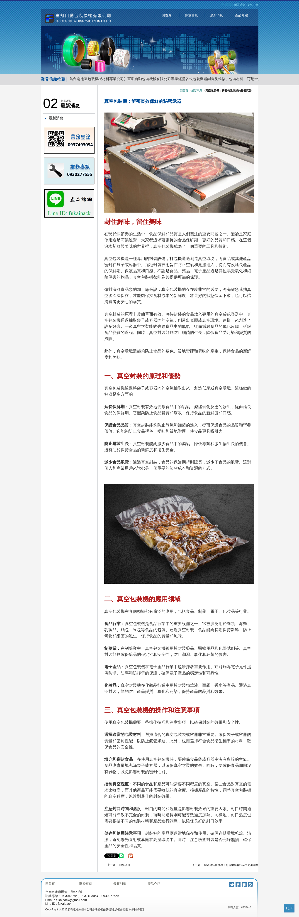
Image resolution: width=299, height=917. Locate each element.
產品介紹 (241, 15)
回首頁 (166, 15)
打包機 (176, 258)
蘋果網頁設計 (134, 909)
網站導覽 (239, 4)
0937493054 (89, 896)
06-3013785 (69, 896)
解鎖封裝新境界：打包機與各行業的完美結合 (231, 865)
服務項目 (124, 865)
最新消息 (216, 15)
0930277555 (110, 896)
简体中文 (253, 4)
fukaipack (64, 903)
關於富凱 (191, 15)
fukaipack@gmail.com (71, 900)
